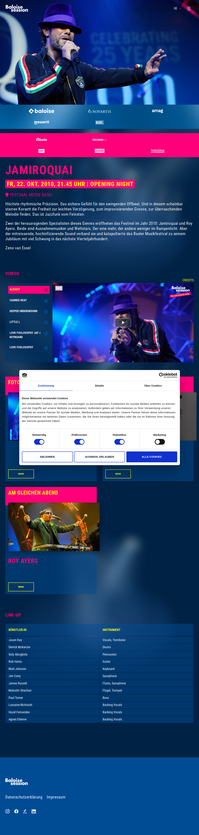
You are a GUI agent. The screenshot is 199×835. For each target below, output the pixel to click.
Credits (188, 280)
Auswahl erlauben (99, 456)
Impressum (56, 797)
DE (178, 8)
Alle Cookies (152, 456)
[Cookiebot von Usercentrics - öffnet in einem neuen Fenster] (161, 375)
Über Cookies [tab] (153, 385)
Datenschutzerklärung (23, 797)
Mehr (21, 473)
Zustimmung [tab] (46, 385)
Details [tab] (99, 385)
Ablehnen (47, 456)
